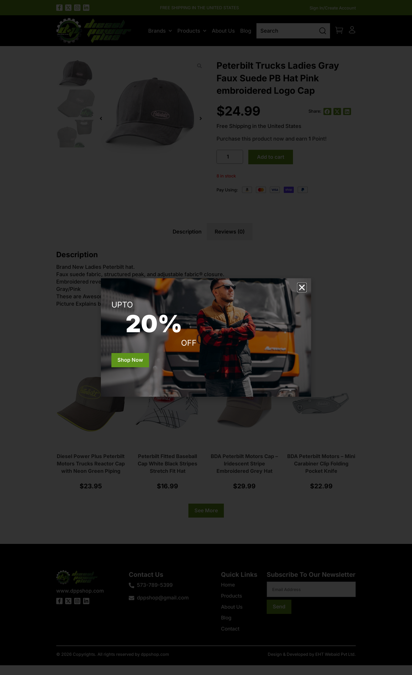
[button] (302, 287)
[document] (206, 337)
